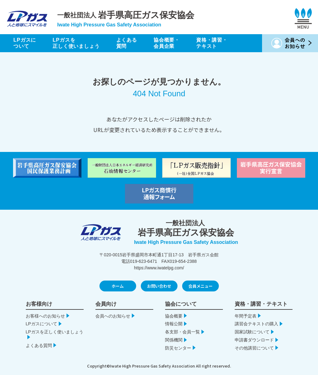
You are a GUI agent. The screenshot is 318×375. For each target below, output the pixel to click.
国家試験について (252, 331)
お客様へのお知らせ (45, 315)
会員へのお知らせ (112, 315)
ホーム (118, 286)
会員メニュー (200, 286)
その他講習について (254, 347)
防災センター (178, 347)
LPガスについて (25, 43)
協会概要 (173, 315)
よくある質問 (131, 43)
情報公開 (173, 323)
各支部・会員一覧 (182, 331)
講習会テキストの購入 (256, 323)
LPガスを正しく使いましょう (79, 43)
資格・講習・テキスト (219, 43)
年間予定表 (245, 315)
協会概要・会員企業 (173, 43)
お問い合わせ (159, 286)
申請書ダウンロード (254, 339)
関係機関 (173, 339)
